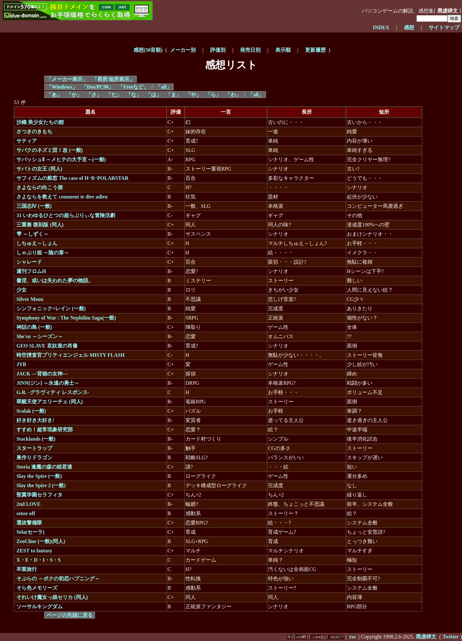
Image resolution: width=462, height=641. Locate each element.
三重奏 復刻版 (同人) (40, 224)
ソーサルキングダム (39, 606)
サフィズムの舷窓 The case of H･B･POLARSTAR (72, 178)
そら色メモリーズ (36, 588)
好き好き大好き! (35, 420)
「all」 (163, 87)
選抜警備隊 (29, 522)
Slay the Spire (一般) (39, 476)
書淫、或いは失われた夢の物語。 (54, 280)
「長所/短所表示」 (113, 79)
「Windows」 (62, 87)
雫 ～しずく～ (32, 234)
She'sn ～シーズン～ (39, 336)
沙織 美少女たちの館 (40, 122)
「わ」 (233, 94)
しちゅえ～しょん (36, 243)
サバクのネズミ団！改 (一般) (49, 150)
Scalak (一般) (31, 411)
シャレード (29, 262)
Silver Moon (29, 299)
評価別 (218, 50)
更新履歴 (315, 50)
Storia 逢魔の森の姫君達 (44, 467)
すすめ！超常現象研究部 (44, 429)
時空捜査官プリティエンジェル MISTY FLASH (70, 355)
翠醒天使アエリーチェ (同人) (49, 401)
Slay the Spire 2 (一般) (40, 485)
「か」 (74, 94)
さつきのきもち (34, 131)
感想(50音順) (148, 50)
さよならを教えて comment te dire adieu (61, 196)
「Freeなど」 (133, 87)
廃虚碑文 (447, 10)
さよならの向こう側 (39, 187)
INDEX (381, 27)
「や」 (193, 94)
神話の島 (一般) (34, 327)
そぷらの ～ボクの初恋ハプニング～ (58, 578)
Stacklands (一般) (35, 439)
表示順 (283, 50)
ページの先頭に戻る (70, 615)
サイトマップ (444, 27)
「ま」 (173, 94)
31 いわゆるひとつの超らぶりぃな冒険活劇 (65, 215)
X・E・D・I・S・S (38, 560)
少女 (21, 290)
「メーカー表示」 (67, 79)
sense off (25, 513)
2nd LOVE (28, 504)
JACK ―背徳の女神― (42, 373)
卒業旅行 (26, 569)
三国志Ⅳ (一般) (34, 206)
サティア (26, 141)
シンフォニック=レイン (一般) (51, 308)
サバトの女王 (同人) (39, 168)
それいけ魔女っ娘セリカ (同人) (52, 597)
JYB (21, 364)
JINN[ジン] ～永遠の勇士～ (47, 383)
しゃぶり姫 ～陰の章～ (42, 252)
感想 (409, 27)
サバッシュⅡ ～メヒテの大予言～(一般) (61, 159)
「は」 (153, 94)
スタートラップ (34, 448)
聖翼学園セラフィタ (39, 494)
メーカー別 (183, 50)
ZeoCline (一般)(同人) (40, 541)
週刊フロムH (31, 271)
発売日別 (250, 50)
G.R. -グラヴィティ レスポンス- (52, 392)
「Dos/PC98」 (98, 87)
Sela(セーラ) (30, 532)
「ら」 (213, 94)
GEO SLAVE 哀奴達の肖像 (47, 345)
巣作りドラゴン (34, 457)
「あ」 (54, 94)
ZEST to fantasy (34, 550)
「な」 (133, 94)
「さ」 (94, 94)
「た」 (114, 94)
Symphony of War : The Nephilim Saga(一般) (66, 317)
